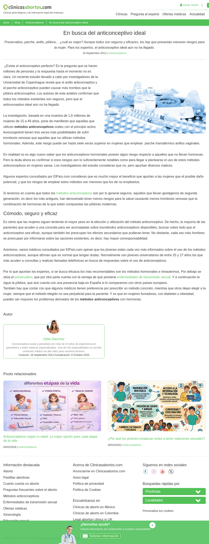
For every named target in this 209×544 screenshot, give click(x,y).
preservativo (23, 277)
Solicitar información (100, 536)
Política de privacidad (88, 483)
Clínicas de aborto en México (94, 507)
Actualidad (197, 14)
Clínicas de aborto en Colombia (95, 513)
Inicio (6, 22)
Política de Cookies (87, 489)
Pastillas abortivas (16, 477)
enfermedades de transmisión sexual (143, 277)
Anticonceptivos (35, 22)
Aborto (8, 471)
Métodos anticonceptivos (21, 496)
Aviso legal (81, 477)
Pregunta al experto (145, 14)
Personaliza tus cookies (158, 510)
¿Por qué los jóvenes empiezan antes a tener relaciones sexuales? (156, 438)
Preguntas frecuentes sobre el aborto (30, 489)
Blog (17, 22)
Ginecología (12, 514)
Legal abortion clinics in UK (92, 519)
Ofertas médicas (174, 14)
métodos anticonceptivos (74, 193)
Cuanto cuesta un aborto (21, 483)
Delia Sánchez (53, 339)
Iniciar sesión (189, 5)
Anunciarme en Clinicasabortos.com (99, 471)
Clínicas (121, 14)
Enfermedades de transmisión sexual (30, 502)
